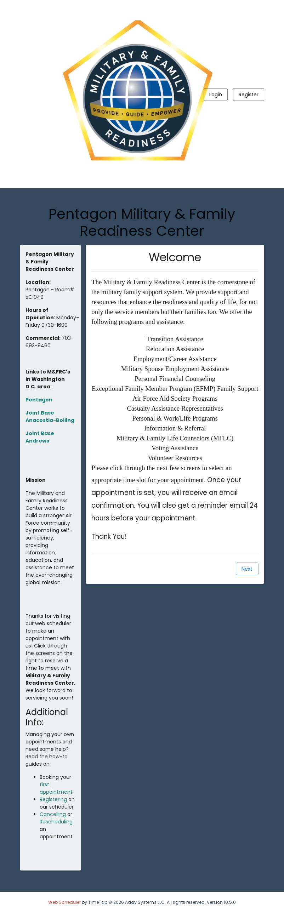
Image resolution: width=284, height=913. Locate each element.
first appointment (56, 788)
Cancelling (53, 814)
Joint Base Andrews (39, 437)
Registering (53, 799)
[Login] (216, 94)
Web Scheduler (64, 902)
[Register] (248, 94)
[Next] (247, 569)
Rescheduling (56, 821)
